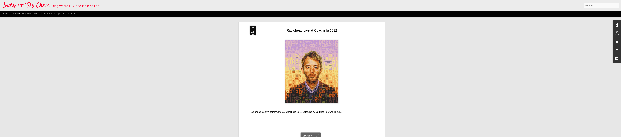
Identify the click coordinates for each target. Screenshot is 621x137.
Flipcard (15, 13)
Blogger (327, 135)
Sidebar (48, 13)
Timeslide (71, 13)
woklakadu (335, 42)
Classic (5, 13)
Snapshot (59, 13)
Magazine (27, 13)
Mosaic (37, 13)
